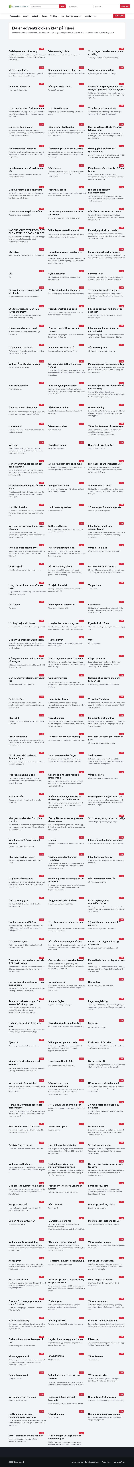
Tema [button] (44, 16)
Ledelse (26, 16)
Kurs (62, 16)
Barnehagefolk (19, 1462)
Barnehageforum (76, 1462)
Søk (62, 6)
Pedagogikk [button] (15, 16)
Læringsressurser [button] (73, 16)
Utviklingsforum (119, 1462)
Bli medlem (119, 16)
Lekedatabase (90, 16)
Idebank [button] (35, 16)
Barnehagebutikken (92, 1462)
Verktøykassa (106, 1462)
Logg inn (124, 6)
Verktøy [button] (53, 16)
